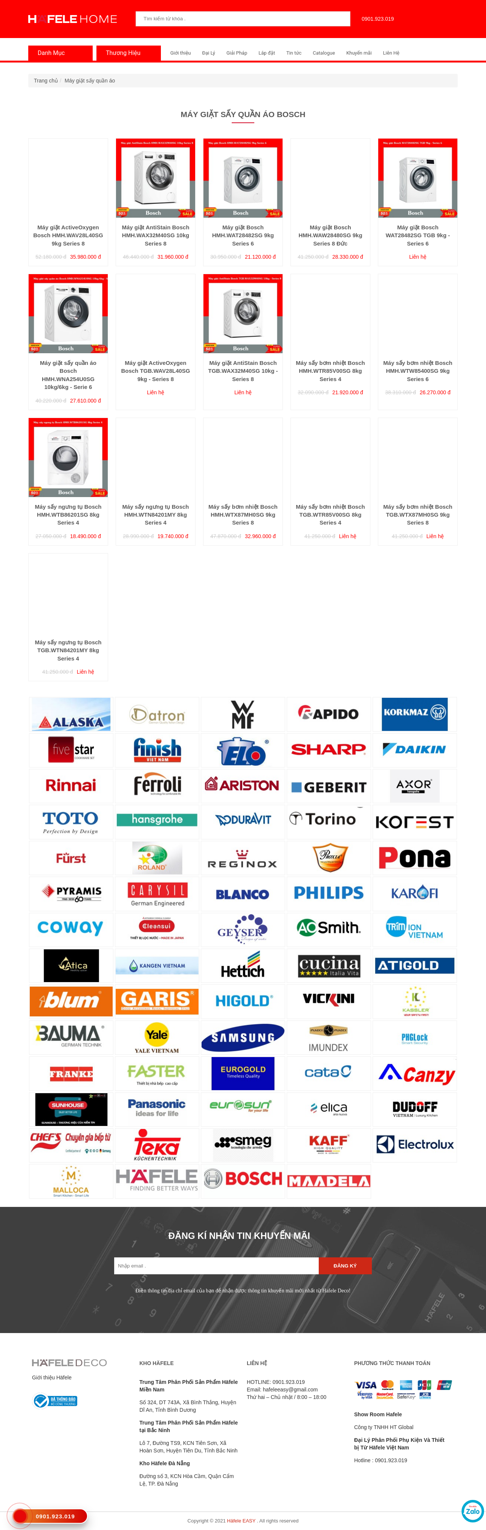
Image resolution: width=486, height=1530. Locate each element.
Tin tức (293, 53)
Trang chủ (46, 81)
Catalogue (324, 53)
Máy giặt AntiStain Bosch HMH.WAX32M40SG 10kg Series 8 (155, 235)
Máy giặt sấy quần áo (90, 81)
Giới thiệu (180, 53)
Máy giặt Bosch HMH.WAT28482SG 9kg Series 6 (243, 235)
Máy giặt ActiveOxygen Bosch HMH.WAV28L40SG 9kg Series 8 (68, 235)
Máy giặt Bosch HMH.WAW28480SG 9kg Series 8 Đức (330, 235)
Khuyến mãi (358, 53)
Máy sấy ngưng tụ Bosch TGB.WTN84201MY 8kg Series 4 (68, 650)
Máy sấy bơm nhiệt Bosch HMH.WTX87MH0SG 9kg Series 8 (242, 514)
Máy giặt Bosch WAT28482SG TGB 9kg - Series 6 (418, 235)
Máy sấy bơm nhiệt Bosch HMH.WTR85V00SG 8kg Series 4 (330, 371)
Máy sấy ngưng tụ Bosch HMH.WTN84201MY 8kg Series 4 (155, 514)
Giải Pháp (236, 53)
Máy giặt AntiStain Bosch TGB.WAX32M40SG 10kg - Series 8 (243, 371)
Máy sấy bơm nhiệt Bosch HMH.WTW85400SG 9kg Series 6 (417, 371)
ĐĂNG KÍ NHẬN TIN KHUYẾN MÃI (239, 1236)
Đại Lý (208, 53)
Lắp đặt (266, 53)
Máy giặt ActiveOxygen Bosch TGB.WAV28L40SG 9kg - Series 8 (155, 371)
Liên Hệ (391, 53)
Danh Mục (49, 52)
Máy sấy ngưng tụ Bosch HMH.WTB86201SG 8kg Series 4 (68, 514)
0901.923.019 (376, 19)
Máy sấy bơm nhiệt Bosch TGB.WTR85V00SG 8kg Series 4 (330, 514)
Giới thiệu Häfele (52, 1377)
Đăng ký (345, 1266)
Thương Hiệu (121, 52)
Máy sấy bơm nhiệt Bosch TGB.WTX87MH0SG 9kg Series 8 (417, 514)
